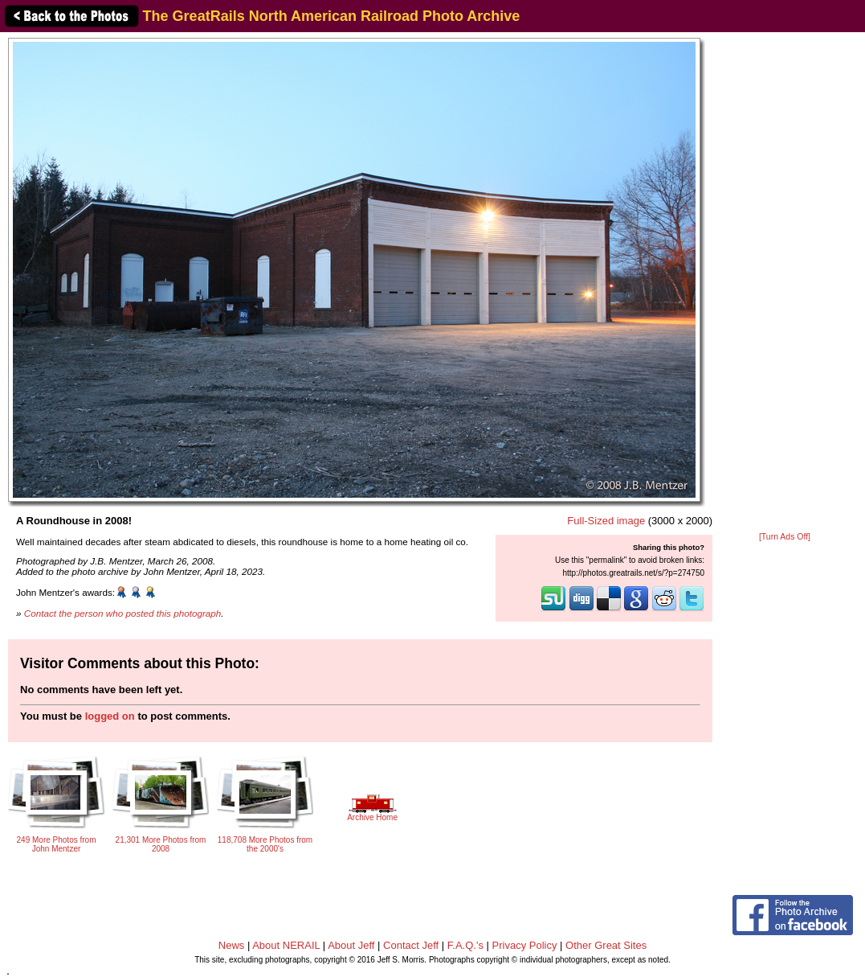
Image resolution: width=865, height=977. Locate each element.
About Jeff (351, 945)
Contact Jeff (411, 945)
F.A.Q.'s (465, 945)
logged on (110, 716)
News (231, 945)
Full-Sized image (606, 521)
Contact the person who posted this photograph (123, 613)
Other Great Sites (606, 945)
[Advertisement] (784, 283)
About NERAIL (286, 945)
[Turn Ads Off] (784, 536)
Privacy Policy (524, 945)
